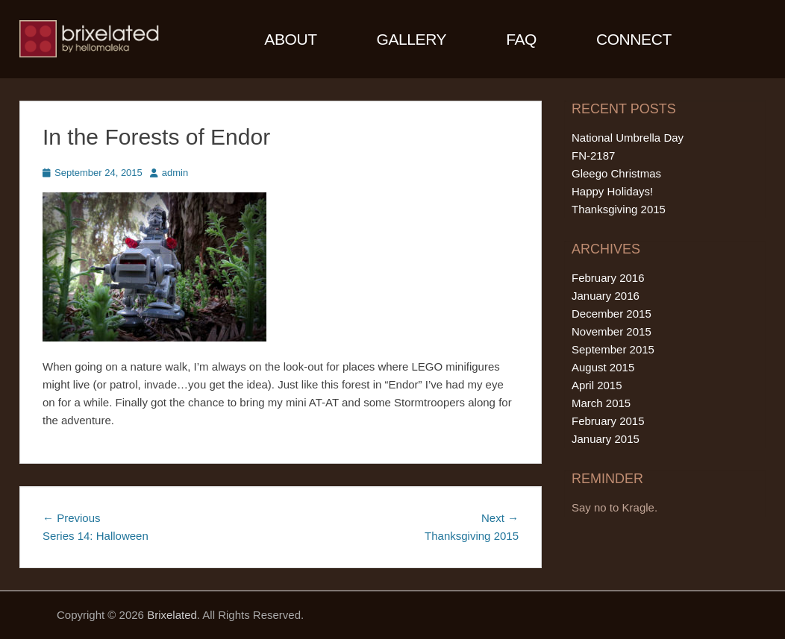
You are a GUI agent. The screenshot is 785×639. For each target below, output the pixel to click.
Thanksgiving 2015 (619, 209)
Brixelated (172, 614)
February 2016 (608, 277)
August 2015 (603, 367)
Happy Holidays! (612, 191)
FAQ (521, 39)
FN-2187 (593, 155)
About (290, 39)
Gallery (412, 39)
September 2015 (613, 349)
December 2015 (611, 313)
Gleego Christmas (616, 173)
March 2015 (601, 403)
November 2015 (611, 331)
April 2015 (597, 385)
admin (175, 172)
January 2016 (605, 295)
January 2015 (605, 438)
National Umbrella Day (628, 137)
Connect (634, 39)
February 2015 (608, 421)
